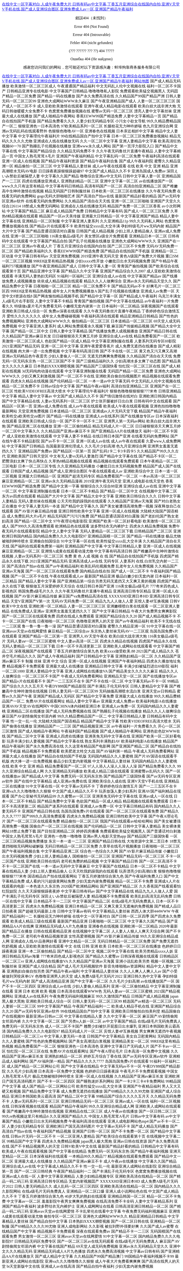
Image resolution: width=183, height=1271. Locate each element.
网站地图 (141, 81)
